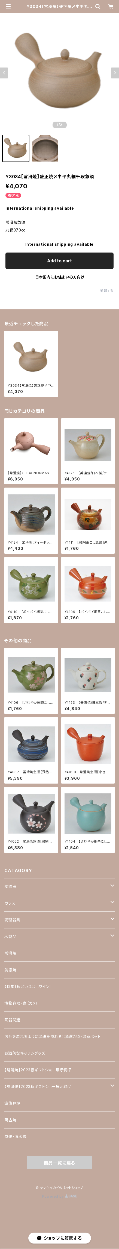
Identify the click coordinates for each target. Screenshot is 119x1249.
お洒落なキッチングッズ (24, 1053)
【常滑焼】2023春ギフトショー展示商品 (38, 1070)
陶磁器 (10, 886)
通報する (107, 291)
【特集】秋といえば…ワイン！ (27, 986)
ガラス (9, 903)
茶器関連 (12, 1020)
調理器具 (12, 919)
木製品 (10, 936)
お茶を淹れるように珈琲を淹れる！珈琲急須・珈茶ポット (52, 1036)
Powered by (59, 1196)
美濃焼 (10, 969)
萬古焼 (10, 1120)
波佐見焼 (12, 1103)
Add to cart (59, 260)
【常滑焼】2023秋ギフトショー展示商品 (38, 1086)
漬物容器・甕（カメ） (21, 1003)
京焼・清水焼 (15, 1136)
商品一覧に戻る (59, 1163)
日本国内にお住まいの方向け (59, 277)
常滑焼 (10, 953)
